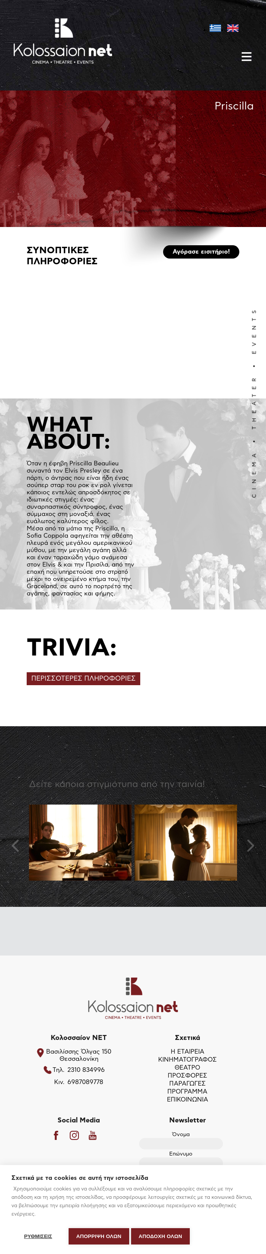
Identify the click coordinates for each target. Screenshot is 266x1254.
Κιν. (59, 1082)
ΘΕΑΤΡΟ (187, 1068)
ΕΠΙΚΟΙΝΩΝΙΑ (187, 1100)
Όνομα (181, 1139)
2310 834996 (86, 1070)
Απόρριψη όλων (99, 1236)
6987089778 (85, 1082)
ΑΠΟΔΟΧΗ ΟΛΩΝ (162, 1236)
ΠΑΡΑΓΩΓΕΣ (187, 1084)
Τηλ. (58, 1070)
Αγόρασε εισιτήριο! (201, 252)
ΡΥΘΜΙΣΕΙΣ (38, 1236)
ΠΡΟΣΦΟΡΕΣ (187, 1076)
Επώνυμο (181, 1159)
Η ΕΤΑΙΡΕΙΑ (187, 1052)
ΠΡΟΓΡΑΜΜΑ (187, 1092)
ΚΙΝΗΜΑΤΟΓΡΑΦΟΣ (187, 1060)
